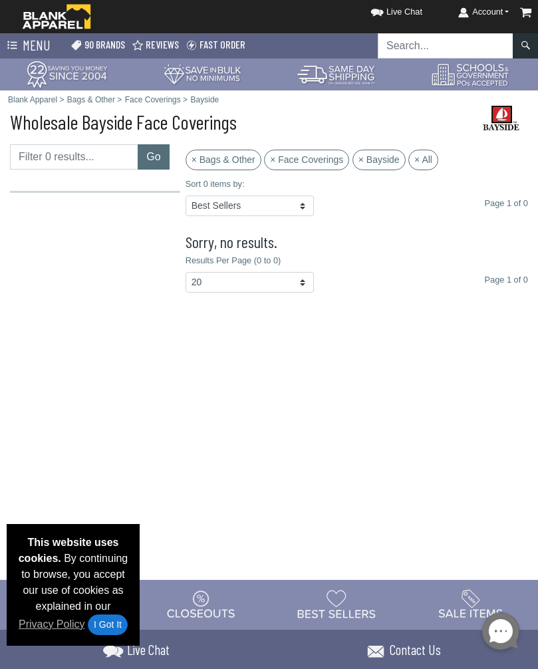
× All (423, 159)
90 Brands (97, 45)
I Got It (108, 624)
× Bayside (379, 159)
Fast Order (215, 45)
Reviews (155, 45)
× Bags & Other (223, 159)
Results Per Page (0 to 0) (233, 260)
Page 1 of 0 (506, 280)
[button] (384, 9)
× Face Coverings (306, 159)
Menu (27, 46)
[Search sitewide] (445, 46)
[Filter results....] (74, 157)
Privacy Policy (52, 624)
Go (153, 156)
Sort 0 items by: (215, 184)
